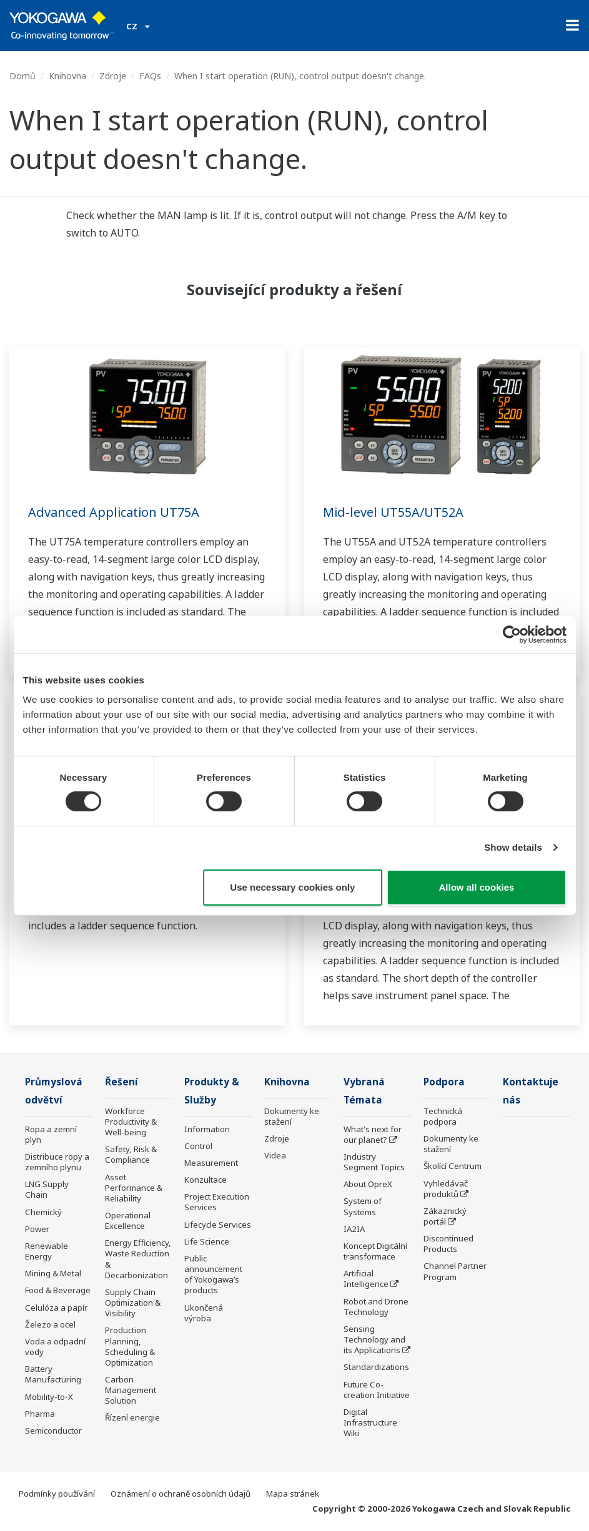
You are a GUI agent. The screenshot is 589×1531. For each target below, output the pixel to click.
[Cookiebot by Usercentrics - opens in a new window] (512, 634)
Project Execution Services (216, 1202)
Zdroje (112, 76)
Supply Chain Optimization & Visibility (133, 1302)
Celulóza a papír (56, 1307)
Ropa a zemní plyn (51, 1134)
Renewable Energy (46, 1251)
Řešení (121, 1081)
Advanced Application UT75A (113, 512)
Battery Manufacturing (53, 1374)
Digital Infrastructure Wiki (370, 1422)
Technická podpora (442, 1116)
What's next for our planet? (373, 1134)
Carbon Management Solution (130, 1390)
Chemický (43, 1212)
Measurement (211, 1162)
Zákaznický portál (445, 1216)
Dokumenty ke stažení (291, 1116)
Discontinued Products (448, 1244)
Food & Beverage (58, 1290)
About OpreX (368, 1184)
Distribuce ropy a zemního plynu (57, 1162)
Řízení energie (132, 1417)
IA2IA (354, 1229)
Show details (513, 847)
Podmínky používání (57, 1493)
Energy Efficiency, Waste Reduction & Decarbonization (138, 1258)
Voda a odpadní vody (55, 1346)
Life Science (206, 1241)
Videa (275, 1155)
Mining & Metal (53, 1273)
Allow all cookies (477, 887)
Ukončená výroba (203, 1313)
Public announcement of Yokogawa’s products (213, 1274)
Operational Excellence (128, 1220)
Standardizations (376, 1366)
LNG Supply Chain (47, 1189)
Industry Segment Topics (374, 1162)
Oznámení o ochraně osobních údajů (180, 1493)
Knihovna (67, 76)
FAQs (150, 76)
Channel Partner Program (455, 1271)
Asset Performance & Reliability (133, 1187)
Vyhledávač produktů (445, 1189)
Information (207, 1129)
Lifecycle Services (217, 1224)
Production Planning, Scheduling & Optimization (130, 1345)
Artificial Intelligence (366, 1278)
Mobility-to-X (49, 1396)
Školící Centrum (452, 1165)
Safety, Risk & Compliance (131, 1154)
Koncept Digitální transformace (375, 1251)
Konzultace (205, 1179)
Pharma (40, 1413)
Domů (22, 76)
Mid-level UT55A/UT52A (393, 512)
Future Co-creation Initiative (377, 1390)
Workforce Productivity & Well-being (131, 1121)
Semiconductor (53, 1430)
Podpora (444, 1081)
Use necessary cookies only (292, 887)
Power (37, 1229)
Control (198, 1146)
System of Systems (363, 1206)
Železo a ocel (50, 1324)
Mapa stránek (292, 1493)
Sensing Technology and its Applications (374, 1339)
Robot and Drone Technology (376, 1307)
